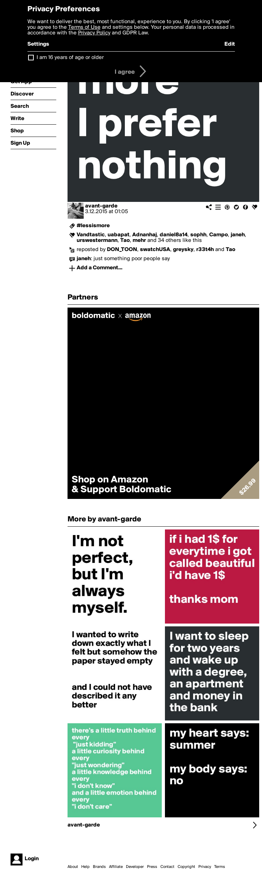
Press (152, 867)
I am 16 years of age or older (70, 57)
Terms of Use (84, 27)
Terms (219, 867)
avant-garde (101, 206)
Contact (167, 867)
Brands (99, 867)
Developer (135, 867)
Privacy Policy (94, 33)
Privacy (204, 867)
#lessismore (93, 226)
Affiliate (116, 867)
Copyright (186, 867)
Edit (229, 44)
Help (85, 867)
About (73, 867)
